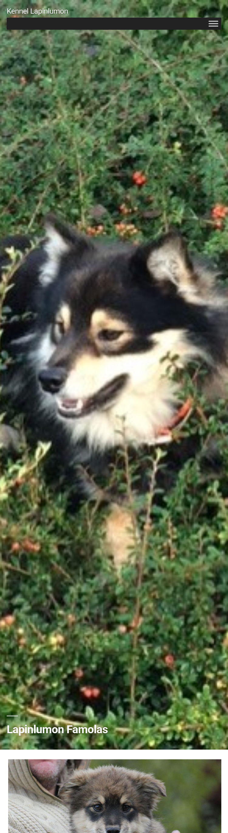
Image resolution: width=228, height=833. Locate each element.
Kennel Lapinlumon (37, 11)
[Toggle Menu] (213, 23)
